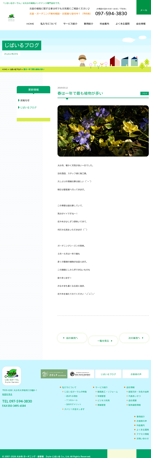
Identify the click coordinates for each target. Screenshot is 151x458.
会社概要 (132, 395)
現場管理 (101, 399)
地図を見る (7, 390)
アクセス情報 (143, 428)
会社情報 (140, 23)
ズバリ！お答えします (74, 404)
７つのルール (71, 394)
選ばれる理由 (71, 390)
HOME (30, 23)
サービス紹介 (70, 23)
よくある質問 (123, 23)
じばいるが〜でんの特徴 (75, 386)
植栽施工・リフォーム (107, 386)
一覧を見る (103, 335)
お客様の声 (142, 415)
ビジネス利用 (103, 395)
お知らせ (25, 100)
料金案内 (104, 23)
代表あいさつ (134, 390)
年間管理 (101, 390)
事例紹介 (88, 23)
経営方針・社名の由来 (138, 386)
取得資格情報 (134, 399)
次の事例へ (134, 335)
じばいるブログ (16, 69)
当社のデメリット (73, 398)
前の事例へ (72, 335)
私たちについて (48, 23)
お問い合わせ (143, 433)
